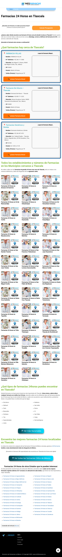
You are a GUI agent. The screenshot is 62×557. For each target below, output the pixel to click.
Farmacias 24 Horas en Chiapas (12, 486)
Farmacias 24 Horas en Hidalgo (11, 509)
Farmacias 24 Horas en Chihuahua (12, 489)
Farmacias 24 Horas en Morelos (12, 518)
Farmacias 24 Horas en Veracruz (43, 506)
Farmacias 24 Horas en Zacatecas (43, 512)
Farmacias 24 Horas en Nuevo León (44, 477)
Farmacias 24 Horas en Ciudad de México (14, 491)
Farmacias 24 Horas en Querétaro (43, 486)
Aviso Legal (20, 537)
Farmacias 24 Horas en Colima (11, 497)
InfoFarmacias (56, 445)
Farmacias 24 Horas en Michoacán (12, 515)
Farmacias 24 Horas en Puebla (42, 483)
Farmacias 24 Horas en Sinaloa (42, 494)
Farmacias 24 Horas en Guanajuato (13, 503)
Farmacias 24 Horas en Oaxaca (43, 480)
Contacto (19, 535)
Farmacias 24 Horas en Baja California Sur (14, 480)
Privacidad (20, 542)
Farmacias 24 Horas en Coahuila (12, 494)
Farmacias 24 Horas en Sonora (42, 497)
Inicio (11, 9)
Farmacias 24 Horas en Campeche (12, 483)
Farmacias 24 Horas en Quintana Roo (44, 489)
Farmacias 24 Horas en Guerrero (12, 506)
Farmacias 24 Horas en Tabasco (43, 500)
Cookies (19, 540)
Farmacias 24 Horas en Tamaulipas (44, 503)
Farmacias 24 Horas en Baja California (13, 477)
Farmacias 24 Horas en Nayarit (42, 474)
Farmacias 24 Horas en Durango (12, 500)
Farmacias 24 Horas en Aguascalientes (14, 474)
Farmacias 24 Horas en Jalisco (11, 512)
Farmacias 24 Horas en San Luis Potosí (45, 491)
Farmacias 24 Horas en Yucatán (43, 509)
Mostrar (17, 523)
